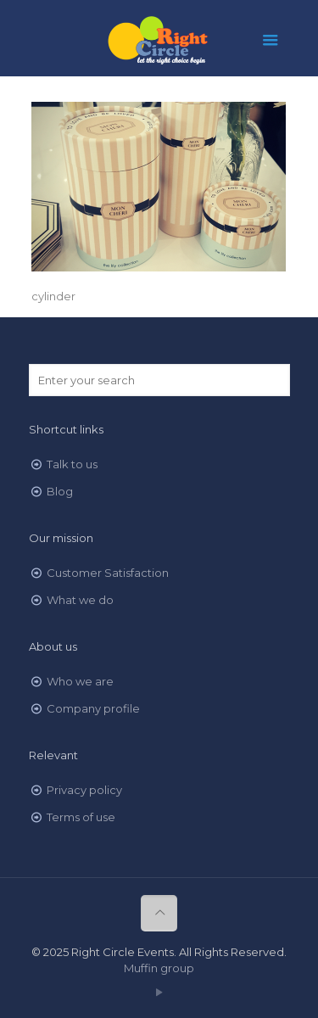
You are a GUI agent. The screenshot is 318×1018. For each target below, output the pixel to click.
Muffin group (159, 968)
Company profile (93, 708)
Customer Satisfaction (108, 572)
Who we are (80, 681)
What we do (80, 600)
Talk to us (72, 464)
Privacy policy (84, 790)
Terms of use (81, 817)
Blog (60, 491)
